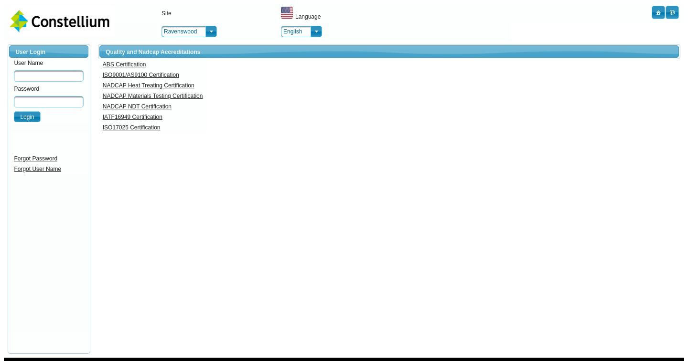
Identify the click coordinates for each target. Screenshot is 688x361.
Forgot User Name (37, 169)
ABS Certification (124, 64)
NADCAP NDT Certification (137, 106)
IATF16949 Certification (132, 117)
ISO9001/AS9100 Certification (141, 75)
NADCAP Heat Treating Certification (148, 85)
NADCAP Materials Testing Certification (153, 96)
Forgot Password (35, 158)
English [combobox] (292, 31)
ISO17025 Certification (132, 127)
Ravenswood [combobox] (180, 31)
